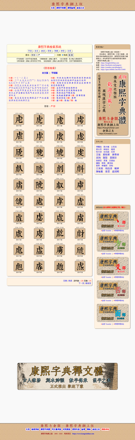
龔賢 (105, 157)
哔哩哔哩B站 (119, 230)
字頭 (30, 51)
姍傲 (98, 163)
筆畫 (56, 51)
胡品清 (108, 168)
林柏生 (106, 149)
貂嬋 (116, 168)
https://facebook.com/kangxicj (111, 65)
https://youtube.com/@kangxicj (111, 67)
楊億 (113, 149)
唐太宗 (99, 149)
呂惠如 (112, 161)
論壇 (83, 429)
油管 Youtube (106, 230)
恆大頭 (99, 152)
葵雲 (107, 171)
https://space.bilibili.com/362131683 (113, 69)
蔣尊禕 (115, 154)
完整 (65, 281)
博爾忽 (99, 147)
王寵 (98, 154)
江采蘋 (99, 168)
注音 (69, 51)
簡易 (70, 281)
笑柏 (111, 166)
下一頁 (81, 283)
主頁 (53, 8)
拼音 (63, 51)
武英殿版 (66, 429)
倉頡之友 (80, 8)
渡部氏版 (76, 429)
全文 (36, 51)
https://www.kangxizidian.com (83, 434)
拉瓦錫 (106, 152)
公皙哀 (114, 147)
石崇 (113, 152)
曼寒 (98, 166)
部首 (49, 51)
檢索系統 (35, 429)
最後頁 (88, 283)
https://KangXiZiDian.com (110, 63)
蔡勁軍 (106, 154)
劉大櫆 (106, 147)
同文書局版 (56, 429)
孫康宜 (99, 161)
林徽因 (104, 166)
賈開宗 (113, 157)
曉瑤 (103, 163)
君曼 (105, 161)
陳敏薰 (99, 171)
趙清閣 (115, 171)
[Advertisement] (67, 27)
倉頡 (43, 51)
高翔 (98, 157)
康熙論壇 (71, 8)
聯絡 (89, 429)
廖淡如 (110, 163)
